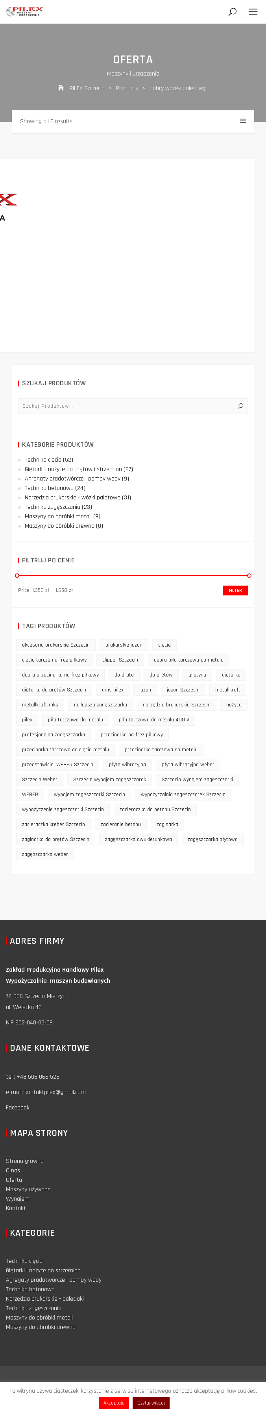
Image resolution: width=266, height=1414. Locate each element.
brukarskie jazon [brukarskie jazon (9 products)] (123, 645)
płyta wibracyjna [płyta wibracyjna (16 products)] (127, 764)
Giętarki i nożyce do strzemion (43, 1270)
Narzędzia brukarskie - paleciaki (45, 1299)
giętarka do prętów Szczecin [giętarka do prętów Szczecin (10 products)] (54, 689)
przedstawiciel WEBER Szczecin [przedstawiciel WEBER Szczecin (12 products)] (57, 764)
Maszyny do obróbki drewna (59, 526)
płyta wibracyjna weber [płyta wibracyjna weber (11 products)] (188, 764)
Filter (235, 590)
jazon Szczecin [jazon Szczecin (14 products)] (183, 689)
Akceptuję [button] (113, 1403)
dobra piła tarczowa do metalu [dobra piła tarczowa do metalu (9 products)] (189, 660)
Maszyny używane (28, 1189)
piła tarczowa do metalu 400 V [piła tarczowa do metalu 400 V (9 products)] (154, 719)
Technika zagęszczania (52, 507)
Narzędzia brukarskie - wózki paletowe (72, 498)
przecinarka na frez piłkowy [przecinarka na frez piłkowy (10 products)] (132, 734)
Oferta (14, 1180)
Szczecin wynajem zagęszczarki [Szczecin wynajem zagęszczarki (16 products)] (197, 779)
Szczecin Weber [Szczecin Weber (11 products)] (39, 779)
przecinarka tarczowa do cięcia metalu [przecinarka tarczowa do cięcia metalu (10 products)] (65, 749)
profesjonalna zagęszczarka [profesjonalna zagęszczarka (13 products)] (53, 734)
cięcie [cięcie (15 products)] (164, 645)
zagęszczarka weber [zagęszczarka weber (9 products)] (45, 854)
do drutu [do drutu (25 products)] (124, 674)
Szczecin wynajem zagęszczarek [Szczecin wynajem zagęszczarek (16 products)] (109, 779)
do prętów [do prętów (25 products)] (161, 674)
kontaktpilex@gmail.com (55, 1092)
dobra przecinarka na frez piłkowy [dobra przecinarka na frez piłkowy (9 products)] (60, 674)
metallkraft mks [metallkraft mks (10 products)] (40, 704)
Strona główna (25, 1161)
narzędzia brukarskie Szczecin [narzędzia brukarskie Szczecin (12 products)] (177, 704)
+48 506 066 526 (38, 1077)
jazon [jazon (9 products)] (145, 689)
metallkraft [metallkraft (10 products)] (227, 689)
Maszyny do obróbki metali (58, 516)
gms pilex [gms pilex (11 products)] (113, 689)
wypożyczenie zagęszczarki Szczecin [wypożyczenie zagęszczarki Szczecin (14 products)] (63, 809)
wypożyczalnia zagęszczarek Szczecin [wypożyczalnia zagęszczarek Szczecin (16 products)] (183, 794)
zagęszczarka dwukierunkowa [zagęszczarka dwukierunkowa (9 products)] (138, 839)
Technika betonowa (49, 488)
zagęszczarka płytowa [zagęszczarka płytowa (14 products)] (213, 839)
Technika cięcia (43, 460)
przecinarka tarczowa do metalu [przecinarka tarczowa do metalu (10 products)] (161, 749)
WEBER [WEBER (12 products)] (30, 794)
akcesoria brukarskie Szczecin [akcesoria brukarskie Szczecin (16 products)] (56, 645)
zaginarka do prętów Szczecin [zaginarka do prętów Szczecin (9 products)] (55, 839)
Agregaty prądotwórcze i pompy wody (72, 479)
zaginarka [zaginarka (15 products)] (167, 824)
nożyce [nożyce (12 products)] (234, 704)
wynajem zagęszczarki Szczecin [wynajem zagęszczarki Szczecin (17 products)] (89, 794)
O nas (13, 1170)
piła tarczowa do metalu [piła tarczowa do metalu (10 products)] (75, 719)
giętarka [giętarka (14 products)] (231, 674)
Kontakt (16, 1208)
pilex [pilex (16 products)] (27, 719)
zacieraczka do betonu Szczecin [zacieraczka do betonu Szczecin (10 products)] (155, 809)
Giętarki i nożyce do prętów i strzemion (73, 469)
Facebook (18, 1107)
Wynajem (18, 1199)
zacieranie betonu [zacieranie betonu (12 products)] (121, 824)
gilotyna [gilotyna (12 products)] (197, 674)
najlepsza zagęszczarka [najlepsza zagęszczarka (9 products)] (100, 704)
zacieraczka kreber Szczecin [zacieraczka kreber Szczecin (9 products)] (53, 824)
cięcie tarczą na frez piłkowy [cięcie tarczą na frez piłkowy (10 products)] (54, 660)
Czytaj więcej (151, 1403)
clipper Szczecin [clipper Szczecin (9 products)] (120, 660)
